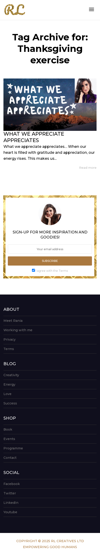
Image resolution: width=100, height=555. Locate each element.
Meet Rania (13, 321)
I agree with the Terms (52, 270)
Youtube (10, 512)
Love (7, 394)
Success (10, 403)
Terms (8, 349)
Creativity (11, 375)
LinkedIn (10, 503)
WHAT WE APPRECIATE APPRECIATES (33, 137)
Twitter (9, 493)
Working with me (17, 330)
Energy (9, 384)
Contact (10, 458)
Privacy (9, 339)
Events (9, 439)
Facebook (11, 484)
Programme (13, 448)
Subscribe (50, 261)
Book (7, 429)
